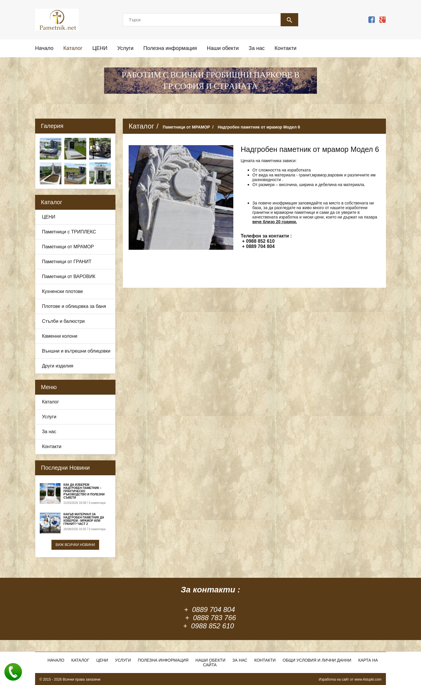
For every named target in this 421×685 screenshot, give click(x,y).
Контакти (285, 48)
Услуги (125, 48)
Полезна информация (170, 48)
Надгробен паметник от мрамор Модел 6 (259, 127)
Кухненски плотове (62, 291)
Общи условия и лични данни (317, 660)
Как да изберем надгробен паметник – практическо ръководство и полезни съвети (84, 491)
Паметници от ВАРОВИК (68, 276)
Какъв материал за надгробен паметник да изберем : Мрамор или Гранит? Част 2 (83, 519)
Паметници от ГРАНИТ (67, 261)
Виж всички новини (75, 545)
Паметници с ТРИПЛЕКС (69, 231)
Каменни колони (59, 336)
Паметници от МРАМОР (68, 246)
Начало (44, 48)
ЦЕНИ (99, 48)
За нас (257, 48)
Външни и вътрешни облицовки (76, 350)
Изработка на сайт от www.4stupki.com (350, 679)
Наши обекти (223, 48)
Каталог (72, 48)
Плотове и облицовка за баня (74, 306)
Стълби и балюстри (63, 321)
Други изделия (57, 365)
